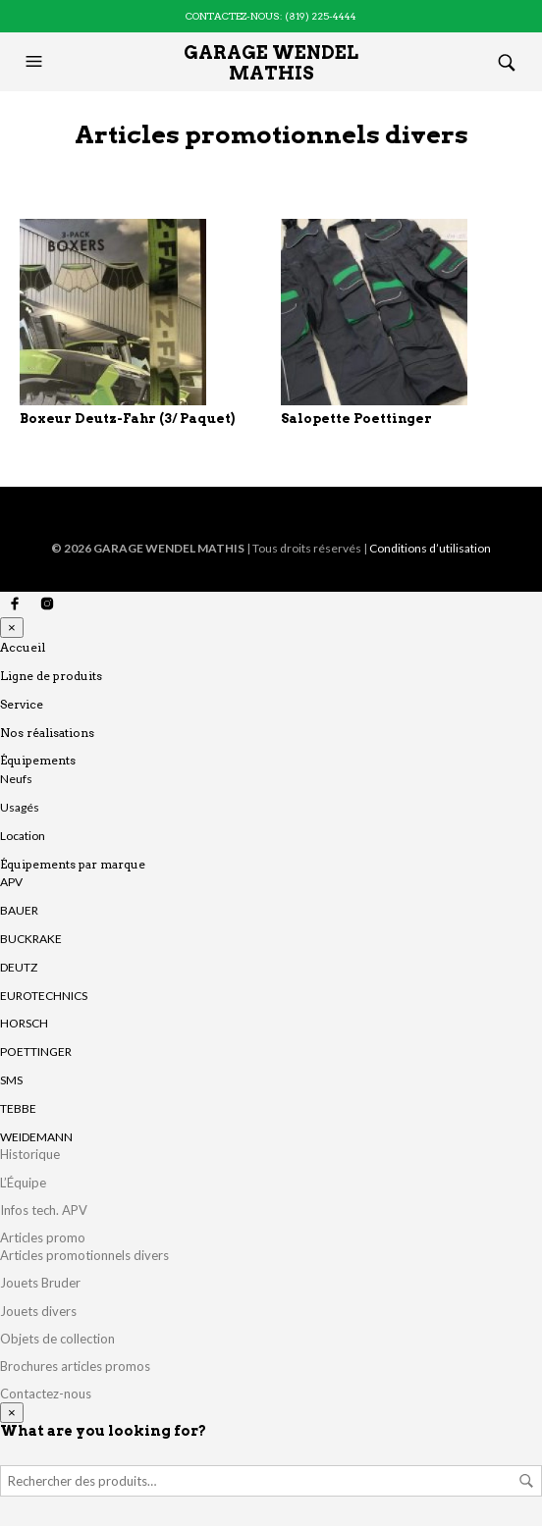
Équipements (38, 760)
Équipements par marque (72, 864)
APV (11, 881)
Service (21, 704)
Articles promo (42, 1237)
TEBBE (18, 1108)
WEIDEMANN (36, 1137)
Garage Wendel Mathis (271, 62)
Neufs (16, 778)
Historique (30, 1154)
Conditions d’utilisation (430, 548)
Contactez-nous (45, 1393)
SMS (11, 1080)
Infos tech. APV (43, 1210)
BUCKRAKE (31, 938)
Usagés (19, 807)
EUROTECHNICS (43, 995)
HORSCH (24, 1023)
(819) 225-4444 (320, 16)
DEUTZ (18, 967)
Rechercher (526, 1481)
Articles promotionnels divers (84, 1255)
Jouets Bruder (40, 1282)
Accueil (22, 647)
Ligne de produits (51, 675)
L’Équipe (23, 1182)
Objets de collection (57, 1338)
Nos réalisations (47, 732)
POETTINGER (36, 1051)
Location (22, 835)
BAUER (19, 910)
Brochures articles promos (75, 1366)
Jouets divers (38, 1311)
